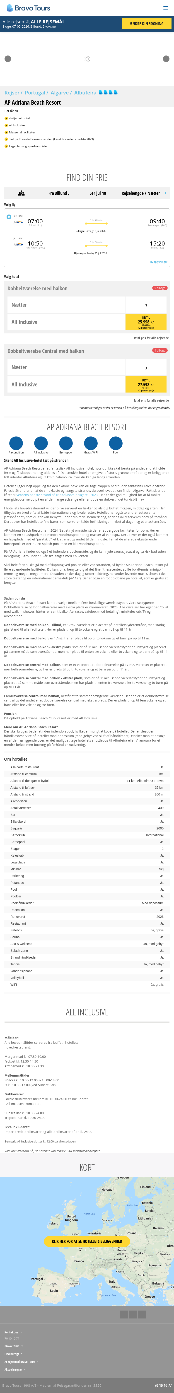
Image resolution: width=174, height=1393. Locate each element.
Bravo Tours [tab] (12, 1346)
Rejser (12, 92)
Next (166, 57)
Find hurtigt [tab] (12, 1354)
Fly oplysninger (158, 261)
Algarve (60, 92)
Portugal (35, 92)
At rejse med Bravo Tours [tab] (20, 1361)
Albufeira (85, 92)
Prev (8, 57)
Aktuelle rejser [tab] (13, 1369)
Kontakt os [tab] (11, 1332)
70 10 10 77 (12, 1338)
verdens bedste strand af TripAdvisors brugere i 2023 (57, 495)
